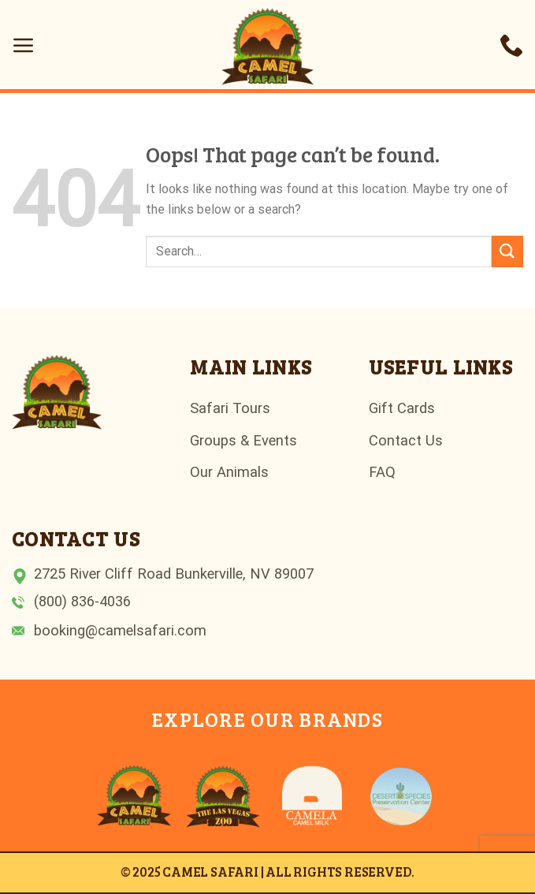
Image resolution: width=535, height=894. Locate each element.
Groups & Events (243, 440)
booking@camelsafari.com (120, 630)
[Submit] (507, 251)
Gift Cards (402, 408)
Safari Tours (230, 408)
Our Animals (229, 472)
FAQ (382, 472)
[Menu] (23, 45)
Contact (395, 440)
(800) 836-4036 (82, 601)
